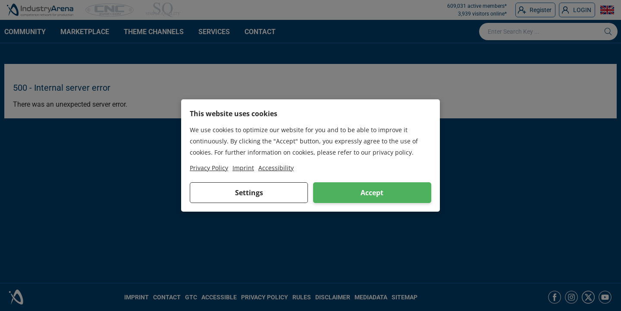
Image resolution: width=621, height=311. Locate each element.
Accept (372, 192)
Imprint (243, 168)
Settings (249, 192)
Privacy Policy (209, 168)
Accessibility (276, 168)
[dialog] (310, 155)
